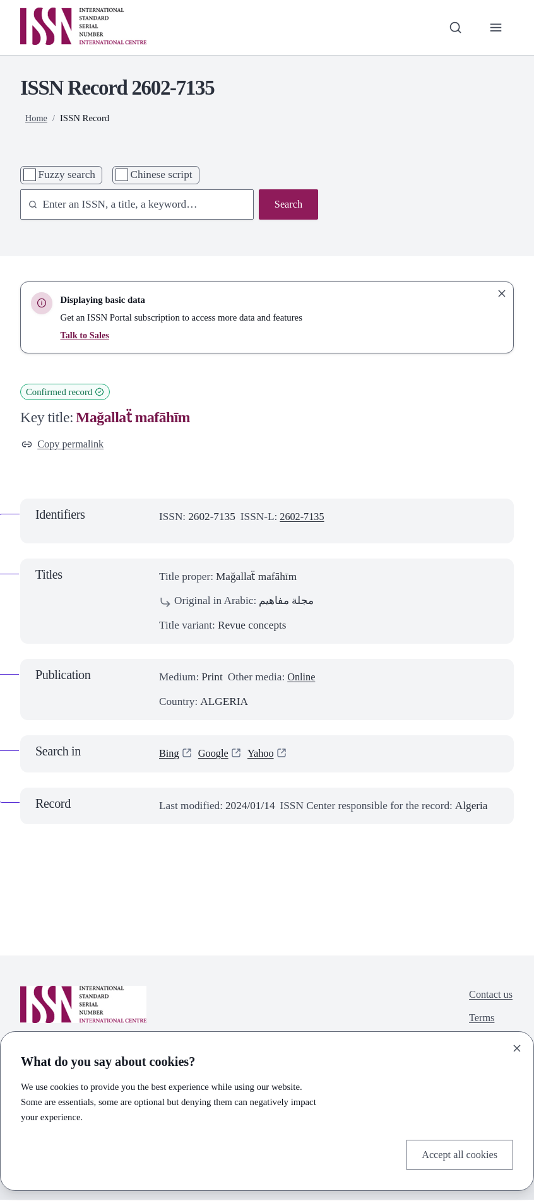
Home (36, 118)
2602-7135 (303, 518)
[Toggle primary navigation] (495, 27)
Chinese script (161, 174)
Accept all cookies (457, 1154)
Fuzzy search (66, 174)
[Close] (517, 1047)
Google (215, 754)
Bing (170, 754)
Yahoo (264, 754)
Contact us (489, 996)
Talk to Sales (85, 335)
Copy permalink (64, 445)
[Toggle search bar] (453, 27)
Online (302, 678)
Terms (480, 1021)
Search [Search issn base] (287, 205)
